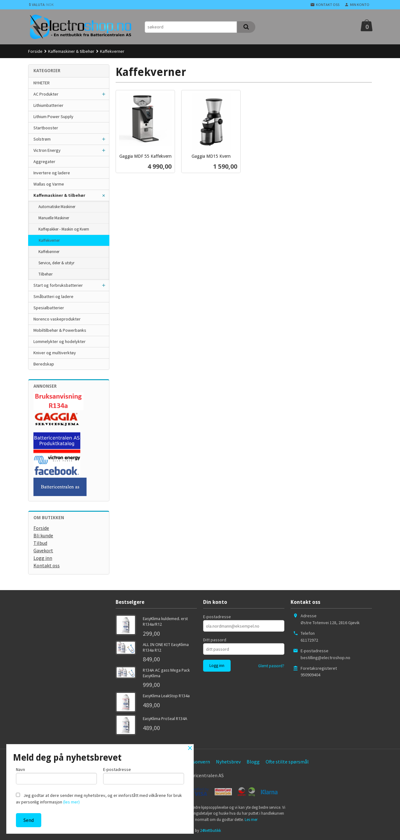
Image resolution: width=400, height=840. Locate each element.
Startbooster (45, 128)
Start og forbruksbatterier (58, 285)
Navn (56, 775)
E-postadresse (217, 616)
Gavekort (43, 550)
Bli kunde (43, 535)
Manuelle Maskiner (53, 218)
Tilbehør (45, 274)
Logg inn (42, 558)
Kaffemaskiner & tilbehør (59, 195)
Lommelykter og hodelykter (59, 341)
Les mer (251, 819)
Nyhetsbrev (228, 761)
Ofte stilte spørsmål (287, 761)
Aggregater (44, 161)
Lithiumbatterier (48, 105)
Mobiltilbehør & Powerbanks (59, 330)
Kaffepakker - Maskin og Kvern (63, 229)
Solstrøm (42, 139)
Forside (35, 51)
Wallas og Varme (48, 184)
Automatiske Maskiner (56, 206)
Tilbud (40, 543)
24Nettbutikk (210, 830)
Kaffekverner (49, 240)
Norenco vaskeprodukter (57, 319)
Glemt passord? (271, 666)
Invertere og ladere (51, 173)
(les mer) (71, 802)
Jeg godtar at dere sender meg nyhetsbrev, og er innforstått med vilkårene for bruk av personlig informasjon (99, 799)
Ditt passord (214, 640)
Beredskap (43, 364)
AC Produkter (45, 94)
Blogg (253, 761)
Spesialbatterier (48, 308)
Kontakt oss (46, 565)
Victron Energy (47, 150)
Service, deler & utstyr (56, 263)
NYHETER (41, 83)
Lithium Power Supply (53, 116)
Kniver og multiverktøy (54, 352)
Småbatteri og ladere (53, 296)
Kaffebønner (48, 251)
